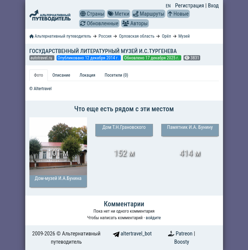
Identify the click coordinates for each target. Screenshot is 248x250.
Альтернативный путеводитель (60, 36)
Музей (184, 36)
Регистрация (190, 5)
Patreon (185, 233)
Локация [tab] (87, 75)
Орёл (166, 36)
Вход (213, 5)
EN (168, 6)
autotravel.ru (41, 57)
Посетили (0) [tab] (116, 75)
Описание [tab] (61, 75)
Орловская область (136, 36)
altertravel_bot (132, 233)
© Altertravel (40, 88)
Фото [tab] (38, 75)
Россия (105, 36)
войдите (153, 217)
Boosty (181, 241)
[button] (83, 13)
